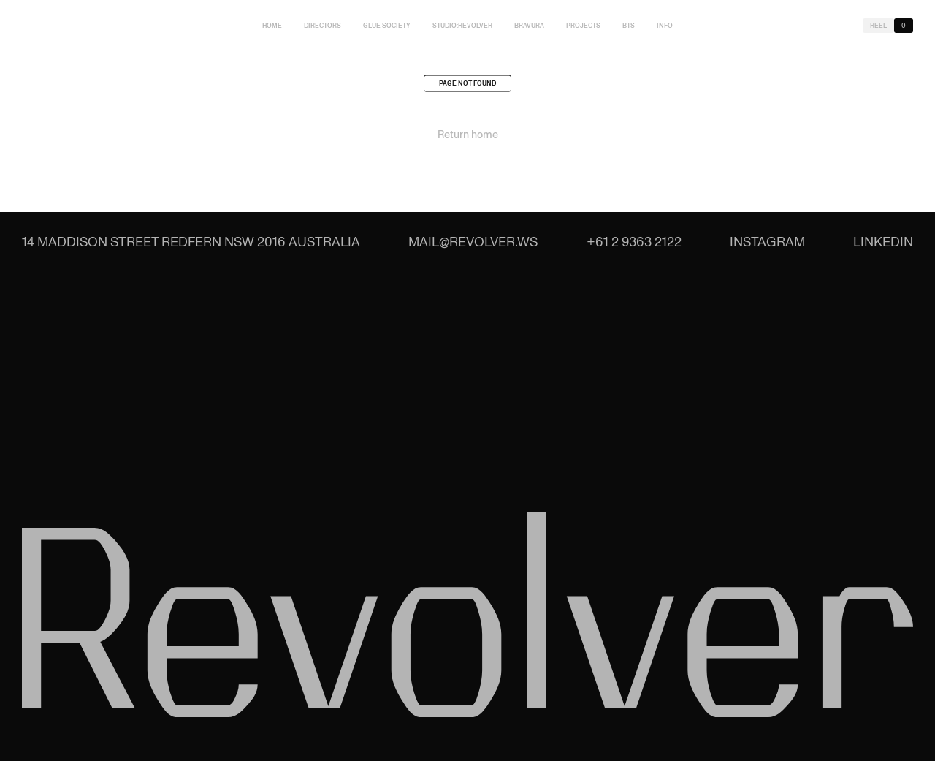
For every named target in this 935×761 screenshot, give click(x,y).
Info (665, 25)
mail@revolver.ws (473, 241)
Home (272, 25)
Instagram (767, 241)
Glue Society (387, 25)
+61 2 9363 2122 (634, 241)
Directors (322, 25)
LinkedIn (883, 241)
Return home (468, 136)
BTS (628, 25)
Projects (583, 25)
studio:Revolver (462, 25)
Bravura (529, 25)
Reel (878, 25)
